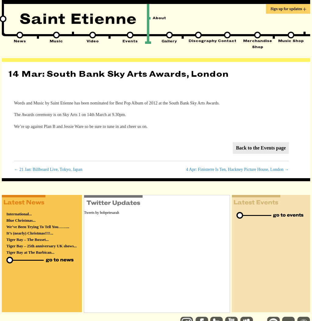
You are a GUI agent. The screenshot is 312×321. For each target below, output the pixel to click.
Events (130, 42)
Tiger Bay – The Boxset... (27, 239)
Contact (227, 41)
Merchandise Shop (257, 42)
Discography (198, 41)
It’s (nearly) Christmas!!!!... (29, 233)
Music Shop (291, 41)
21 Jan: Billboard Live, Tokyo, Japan (48, 169)
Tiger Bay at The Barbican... (30, 252)
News (20, 42)
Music (56, 42)
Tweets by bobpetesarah (101, 212)
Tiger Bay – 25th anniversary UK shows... (41, 246)
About (159, 18)
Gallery (169, 42)
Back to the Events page (261, 147)
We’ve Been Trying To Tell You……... (37, 226)
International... (19, 214)
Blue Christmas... (21, 220)
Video (93, 42)
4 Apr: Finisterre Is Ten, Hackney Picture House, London (237, 169)
